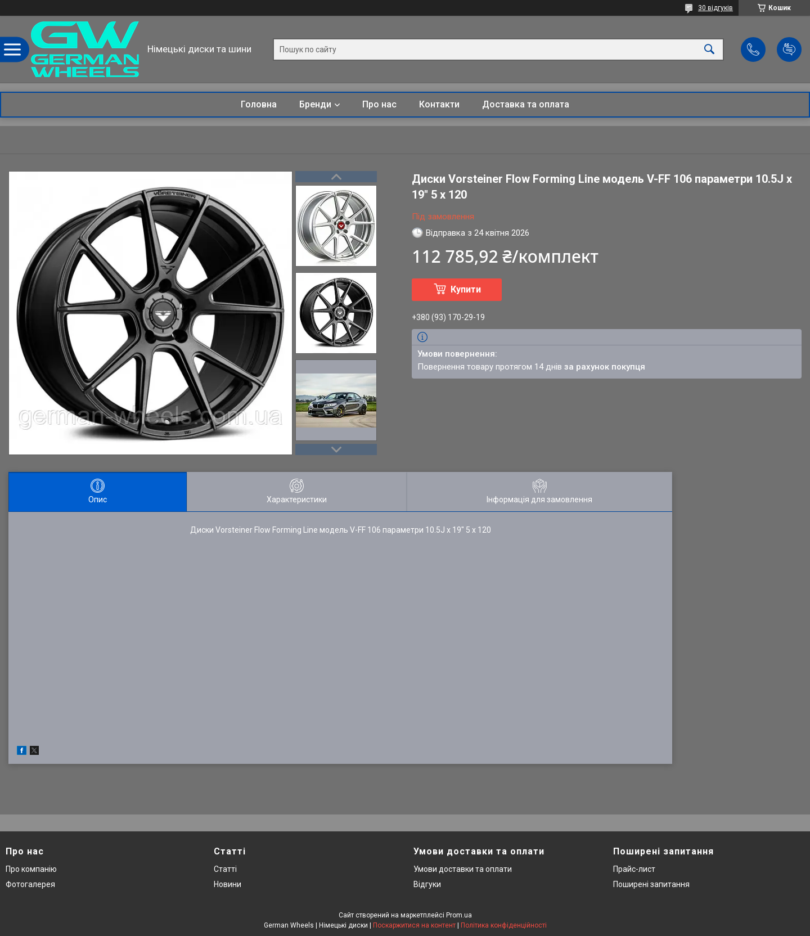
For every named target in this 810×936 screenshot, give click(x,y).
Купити (466, 289)
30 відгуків (715, 8)
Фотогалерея (30, 884)
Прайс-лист (634, 869)
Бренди (315, 104)
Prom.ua (459, 915)
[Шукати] (709, 49)
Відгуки (427, 884)
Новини (227, 884)
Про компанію (31, 869)
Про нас (379, 104)
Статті (225, 869)
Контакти (439, 104)
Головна (259, 104)
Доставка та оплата (525, 104)
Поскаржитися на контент (414, 925)
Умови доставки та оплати (462, 869)
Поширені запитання (651, 884)
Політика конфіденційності (504, 925)
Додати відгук (789, 49)
